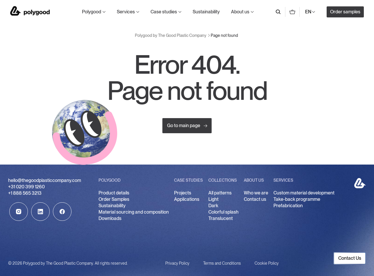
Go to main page (187, 126)
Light (213, 199)
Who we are (256, 193)
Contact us (255, 199)
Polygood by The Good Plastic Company (30, 11)
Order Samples (114, 199)
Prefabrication (288, 205)
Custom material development (303, 193)
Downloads (110, 218)
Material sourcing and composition (134, 212)
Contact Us (349, 258)
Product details (114, 193)
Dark (213, 205)
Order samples (345, 12)
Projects (182, 193)
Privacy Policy (177, 263)
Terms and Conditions (222, 263)
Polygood (91, 12)
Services (126, 12)
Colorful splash (223, 212)
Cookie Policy (267, 263)
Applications (186, 199)
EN (308, 12)
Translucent (220, 218)
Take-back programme (296, 199)
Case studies (164, 12)
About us (240, 12)
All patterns (220, 193)
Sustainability (206, 12)
